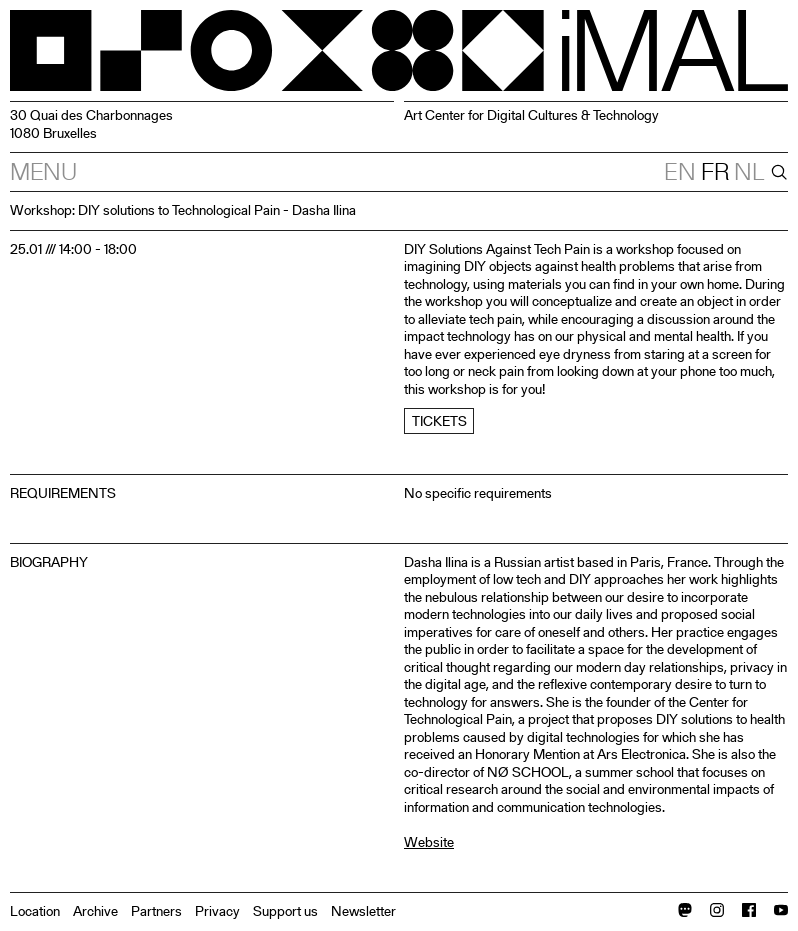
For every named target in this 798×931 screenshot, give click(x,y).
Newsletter (363, 911)
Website (429, 842)
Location (35, 911)
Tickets (439, 421)
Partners (156, 911)
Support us (285, 911)
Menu (43, 171)
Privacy (217, 911)
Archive (95, 911)
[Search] (777, 172)
